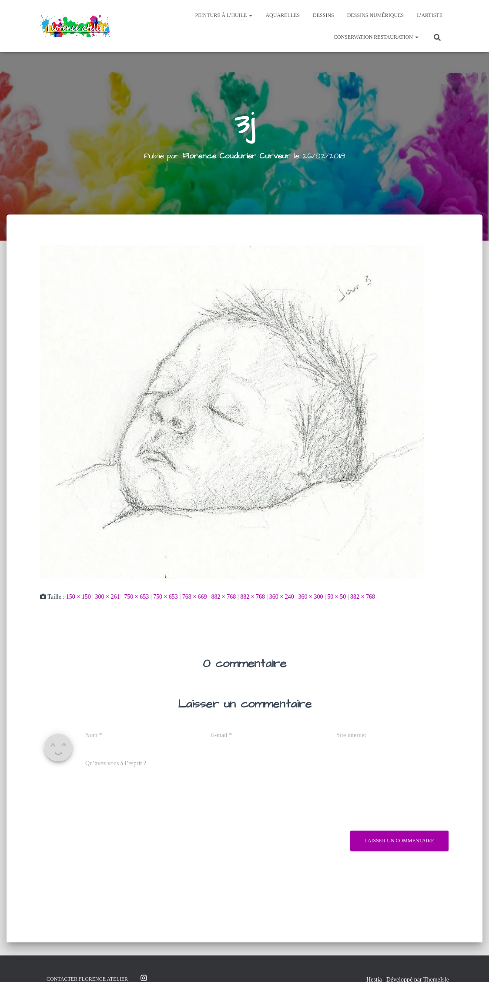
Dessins (323, 15)
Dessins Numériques (375, 15)
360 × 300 (310, 596)
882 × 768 (223, 596)
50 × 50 (336, 596)
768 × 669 (194, 596)
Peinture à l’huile (224, 15)
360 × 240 (281, 596)
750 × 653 (136, 596)
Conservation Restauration (376, 37)
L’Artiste (429, 15)
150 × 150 (78, 596)
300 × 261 (107, 596)
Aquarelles (282, 15)
